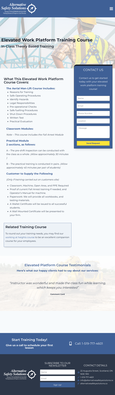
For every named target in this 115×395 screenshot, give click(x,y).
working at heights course (20, 237)
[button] (4, 288)
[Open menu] (111, 8)
